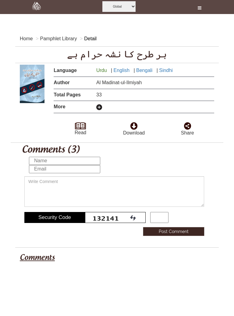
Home (26, 38)
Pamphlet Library (58, 38)
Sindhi (166, 70)
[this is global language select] (119, 6)
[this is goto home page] (37, 7)
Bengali (145, 70)
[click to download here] (133, 124)
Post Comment (174, 231)
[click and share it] (187, 124)
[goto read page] (80, 124)
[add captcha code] (159, 217)
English (122, 70)
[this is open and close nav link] (199, 7)
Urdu (102, 70)
